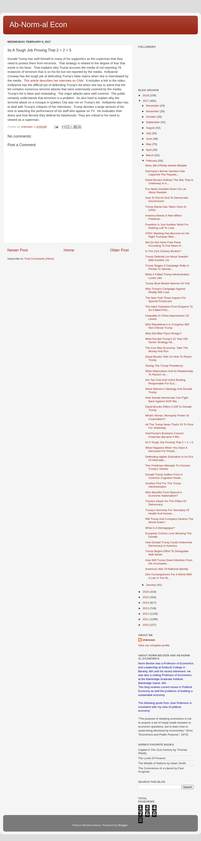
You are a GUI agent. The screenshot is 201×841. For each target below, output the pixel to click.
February (152, 160)
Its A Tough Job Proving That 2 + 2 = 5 (169, 442)
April (149, 149)
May (149, 144)
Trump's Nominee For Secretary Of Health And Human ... (167, 512)
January (151, 584)
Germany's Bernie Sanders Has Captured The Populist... (165, 173)
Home (69, 250)
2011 (146, 619)
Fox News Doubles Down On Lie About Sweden (165, 190)
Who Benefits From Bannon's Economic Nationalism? (163, 494)
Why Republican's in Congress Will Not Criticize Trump (167, 326)
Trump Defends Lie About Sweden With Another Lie (166, 258)
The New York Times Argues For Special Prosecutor (165, 299)
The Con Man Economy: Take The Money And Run (166, 349)
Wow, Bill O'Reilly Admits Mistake (166, 165)
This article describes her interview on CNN (53, 80)
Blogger (123, 825)
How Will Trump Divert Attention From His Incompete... (168, 562)
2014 (146, 602)
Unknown (148, 639)
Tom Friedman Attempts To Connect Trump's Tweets (167, 467)
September (153, 122)
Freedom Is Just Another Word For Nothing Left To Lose (167, 226)
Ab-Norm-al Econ (38, 24)
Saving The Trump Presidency (164, 365)
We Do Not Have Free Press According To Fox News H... (164, 244)
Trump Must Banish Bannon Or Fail (167, 283)
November (153, 111)
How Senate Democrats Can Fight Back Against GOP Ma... (166, 399)
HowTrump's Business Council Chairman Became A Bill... (164, 435)
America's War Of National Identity (166, 569)
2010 (146, 624)
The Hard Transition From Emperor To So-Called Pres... (169, 308)
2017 (146, 100)
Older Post (119, 250)
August (151, 127)
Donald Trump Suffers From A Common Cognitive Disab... (164, 476)
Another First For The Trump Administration (163, 485)
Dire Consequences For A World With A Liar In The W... (168, 576)
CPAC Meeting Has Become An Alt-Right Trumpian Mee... (167, 235)
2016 (146, 591)
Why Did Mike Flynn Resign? (163, 333)
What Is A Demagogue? (160, 527)
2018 (146, 95)
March (150, 155)
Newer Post (17, 250)
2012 (146, 613)
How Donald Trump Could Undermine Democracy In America (168, 544)
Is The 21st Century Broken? (163, 251)
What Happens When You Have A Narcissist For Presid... (166, 449)
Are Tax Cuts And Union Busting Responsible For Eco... (165, 381)
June (149, 138)
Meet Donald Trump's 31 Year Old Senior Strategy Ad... (166, 340)
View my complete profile (154, 645)
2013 (146, 608)
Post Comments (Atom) (39, 258)
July (149, 133)
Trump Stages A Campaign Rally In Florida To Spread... (167, 267)
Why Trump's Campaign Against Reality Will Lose (165, 290)
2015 (146, 597)
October (151, 116)
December (153, 105)
